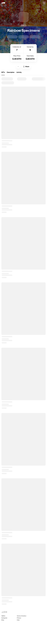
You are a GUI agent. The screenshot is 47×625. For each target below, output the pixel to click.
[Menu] (18, 66)
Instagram (4, 618)
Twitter (3, 616)
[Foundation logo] (3, 2)
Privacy (19, 618)
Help (18, 620)
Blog (2, 620)
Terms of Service (21, 616)
